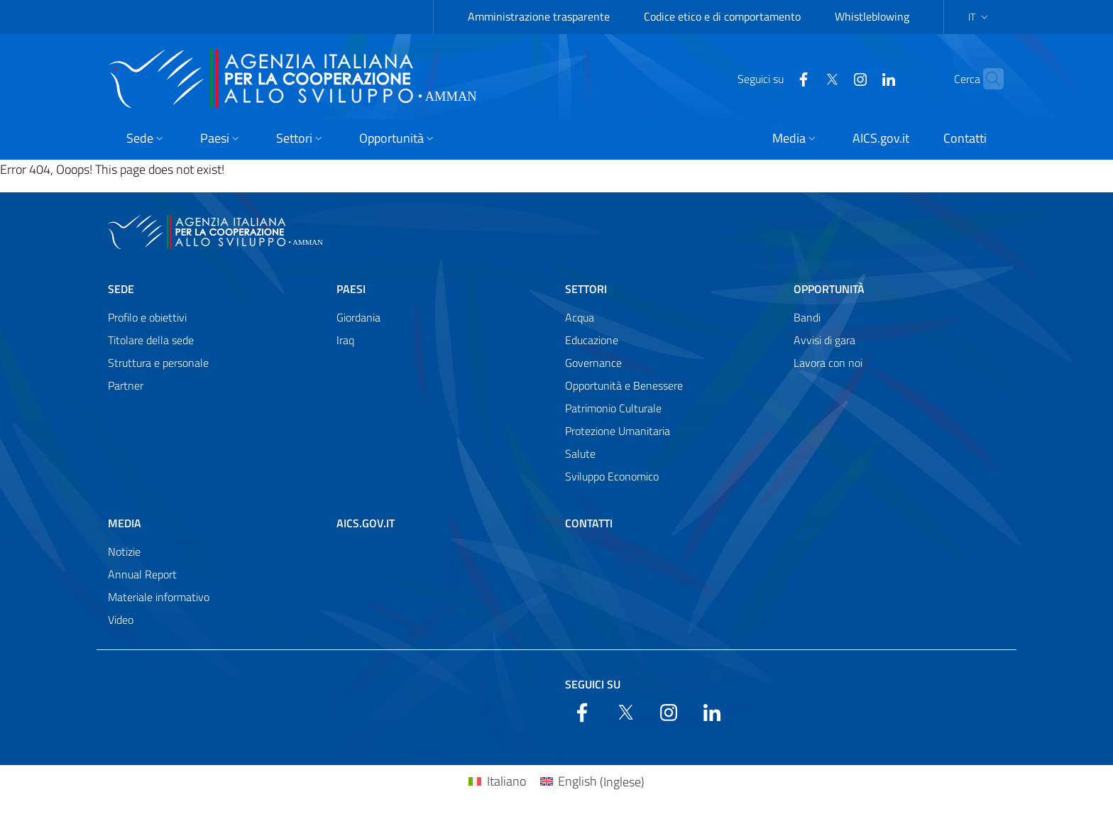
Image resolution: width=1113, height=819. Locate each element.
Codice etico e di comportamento (722, 16)
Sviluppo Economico (612, 476)
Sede (121, 288)
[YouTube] (832, 78)
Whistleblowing (872, 16)
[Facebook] (776, 78)
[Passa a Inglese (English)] (592, 782)
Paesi (351, 288)
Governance (593, 362)
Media (124, 523)
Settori (586, 288)
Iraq (345, 339)
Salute (580, 453)
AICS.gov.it (365, 523)
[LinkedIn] (861, 78)
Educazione (591, 339)
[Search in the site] (987, 79)
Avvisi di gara (824, 339)
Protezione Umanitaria (617, 430)
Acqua (579, 317)
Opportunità (829, 288)
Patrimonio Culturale (613, 408)
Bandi (807, 317)
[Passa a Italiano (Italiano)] (496, 782)
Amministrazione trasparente (539, 16)
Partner (125, 385)
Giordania (358, 317)
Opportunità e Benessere (624, 385)
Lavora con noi (828, 362)
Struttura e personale (158, 362)
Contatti (589, 523)
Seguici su (592, 684)
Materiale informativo (158, 596)
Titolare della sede (151, 339)
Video (120, 619)
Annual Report (142, 574)
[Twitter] (804, 78)
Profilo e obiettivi (147, 317)
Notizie (124, 551)
